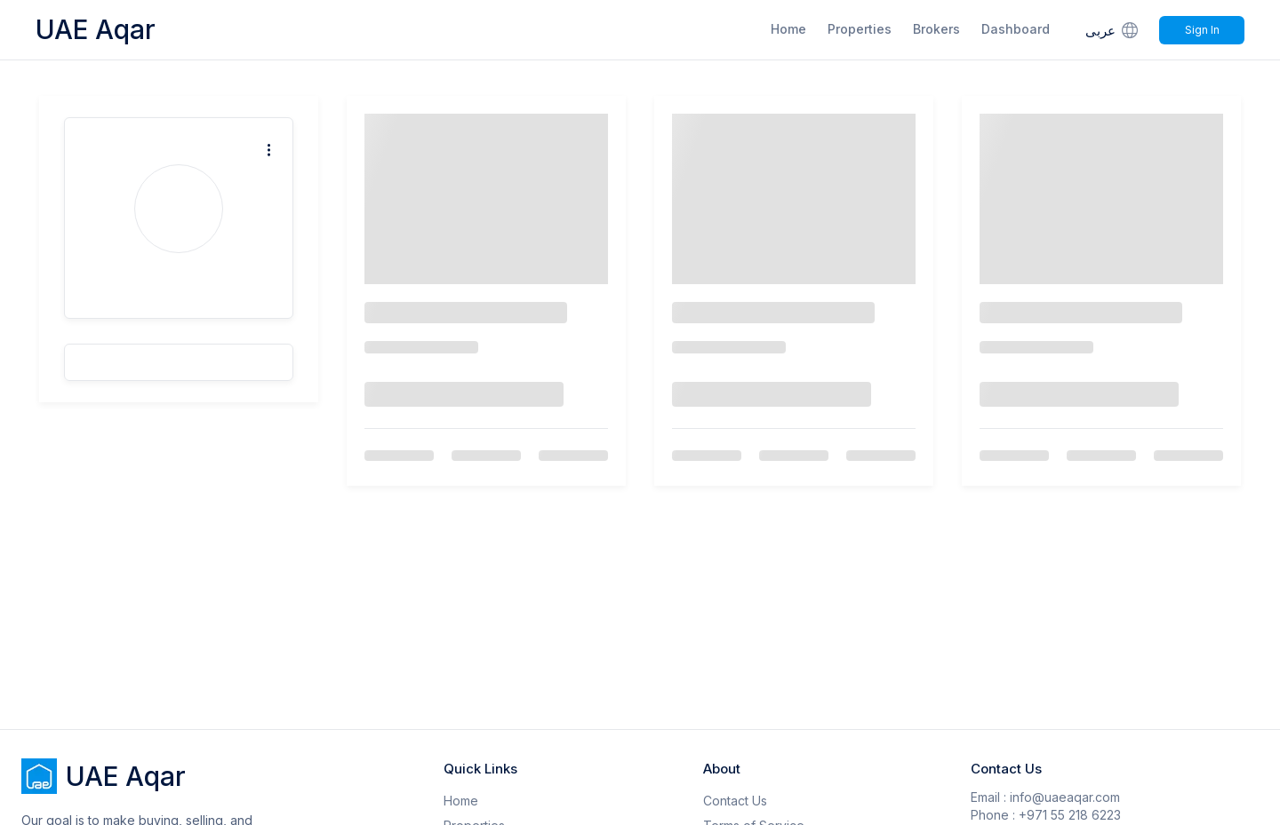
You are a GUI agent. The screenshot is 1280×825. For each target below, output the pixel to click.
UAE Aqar (96, 29)
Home (788, 28)
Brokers (936, 28)
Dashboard (1015, 28)
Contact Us (735, 800)
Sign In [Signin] (1202, 29)
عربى (1113, 29)
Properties (860, 28)
